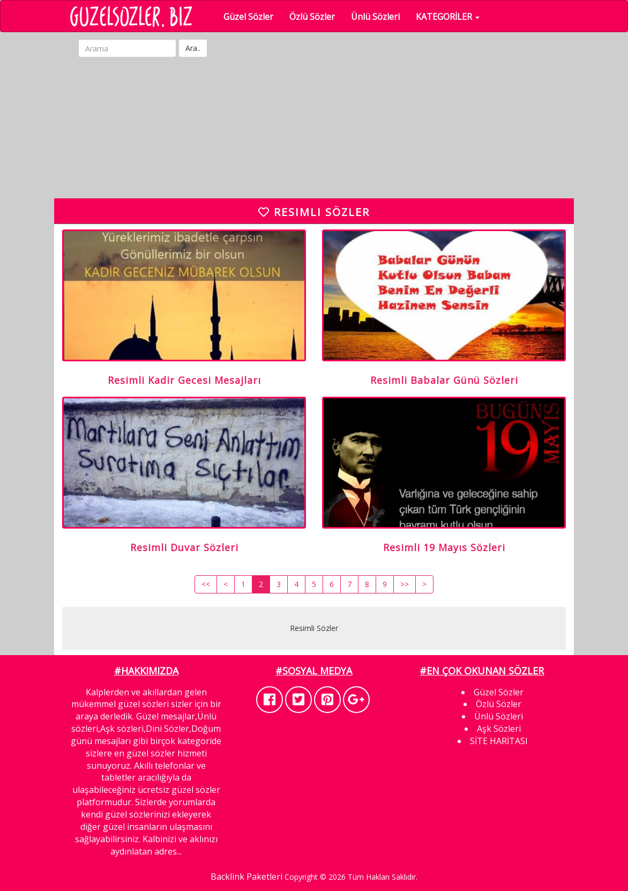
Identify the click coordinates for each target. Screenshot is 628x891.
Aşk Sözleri (499, 728)
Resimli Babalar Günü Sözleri (444, 380)
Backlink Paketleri (246, 876)
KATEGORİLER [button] (451, 17)
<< (205, 584)
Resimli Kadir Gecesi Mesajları (184, 380)
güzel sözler (150, 753)
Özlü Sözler (315, 17)
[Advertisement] (322, 129)
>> (404, 584)
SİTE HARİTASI (499, 741)
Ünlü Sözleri (378, 17)
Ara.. (192, 48)
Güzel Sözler (251, 17)
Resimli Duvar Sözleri (184, 547)
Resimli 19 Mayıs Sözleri (444, 547)
